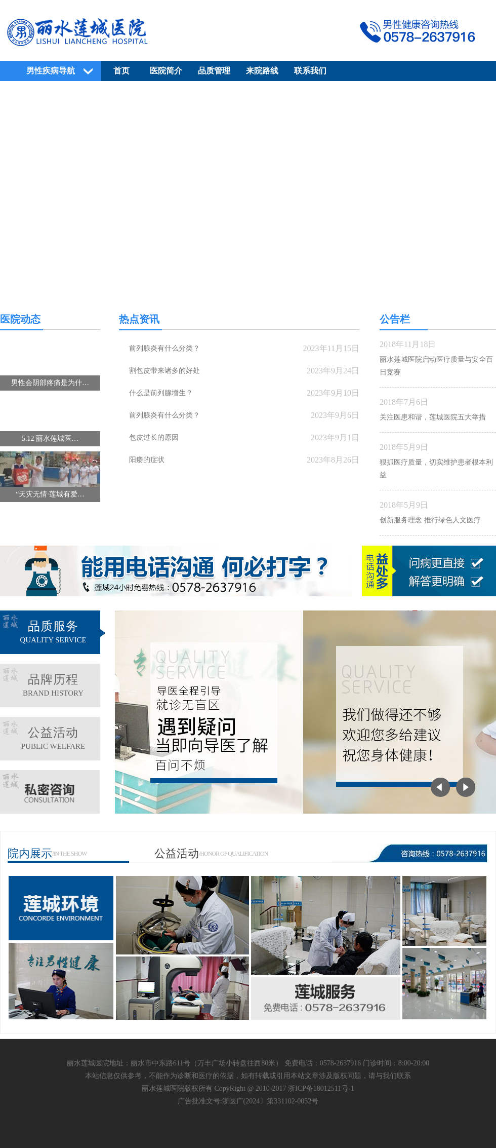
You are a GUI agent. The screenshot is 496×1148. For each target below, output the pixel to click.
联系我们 (310, 70)
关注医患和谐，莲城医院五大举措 (433, 417)
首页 (121, 70)
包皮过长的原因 (154, 437)
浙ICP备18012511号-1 (321, 1088)
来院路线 (262, 70)
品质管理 (214, 70)
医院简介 (166, 70)
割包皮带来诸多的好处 (164, 370)
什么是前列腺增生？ (161, 393)
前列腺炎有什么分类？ (164, 348)
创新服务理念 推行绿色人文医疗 (430, 520)
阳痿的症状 (146, 460)
